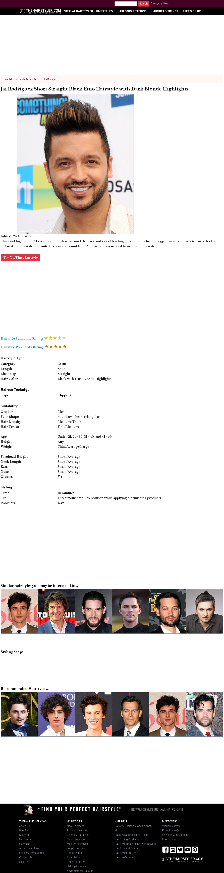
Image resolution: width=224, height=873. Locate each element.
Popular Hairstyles (77, 830)
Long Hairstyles (76, 848)
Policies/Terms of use (31, 852)
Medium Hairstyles (78, 843)
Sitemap (24, 834)
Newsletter (25, 839)
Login (166, 3)
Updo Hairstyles (76, 861)
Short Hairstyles (76, 839)
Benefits (24, 830)
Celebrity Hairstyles (78, 834)
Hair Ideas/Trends (164, 11)
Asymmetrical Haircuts (80, 870)
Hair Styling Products (127, 839)
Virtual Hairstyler (78, 11)
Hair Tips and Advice (126, 848)
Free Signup (169, 839)
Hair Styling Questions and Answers (135, 843)
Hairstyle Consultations (175, 834)
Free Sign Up (156, 3)
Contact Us (25, 857)
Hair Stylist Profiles (125, 852)
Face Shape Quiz (171, 830)
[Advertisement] (112, 46)
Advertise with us (29, 848)
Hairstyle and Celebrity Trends (132, 834)
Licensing (24, 843)
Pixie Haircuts (75, 857)
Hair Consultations (132, 11)
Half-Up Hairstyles (77, 866)
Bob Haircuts (74, 852)
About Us (24, 826)
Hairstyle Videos (124, 857)
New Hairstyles (75, 826)
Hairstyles (104, 11)
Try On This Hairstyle (20, 257)
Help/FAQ (24, 861)
